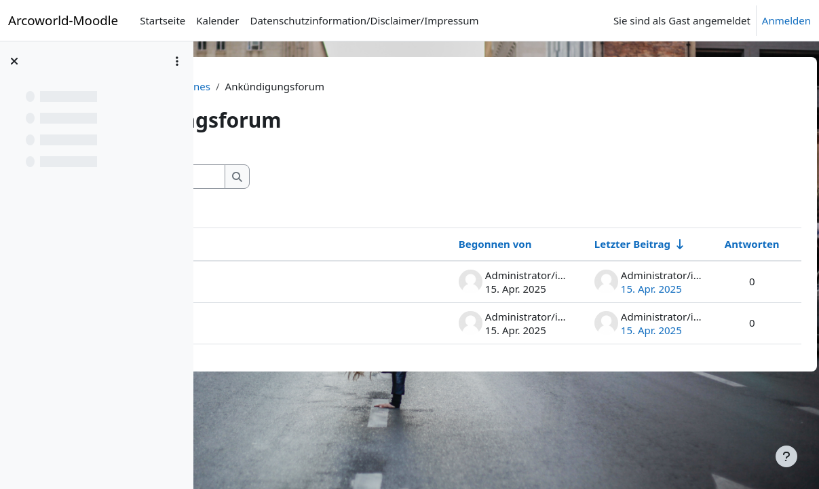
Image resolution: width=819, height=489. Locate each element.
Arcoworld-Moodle (63, 20)
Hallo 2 (252, 281)
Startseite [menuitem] (162, 20)
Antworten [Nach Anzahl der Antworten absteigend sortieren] (721, 244)
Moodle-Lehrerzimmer (273, 86)
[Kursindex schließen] (14, 61)
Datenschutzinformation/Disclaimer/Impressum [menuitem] (364, 20)
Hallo (248, 322)
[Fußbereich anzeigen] (786, 456)
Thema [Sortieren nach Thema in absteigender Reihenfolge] (253, 244)
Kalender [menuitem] (217, 20)
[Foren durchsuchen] (332, 176)
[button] (235, 176)
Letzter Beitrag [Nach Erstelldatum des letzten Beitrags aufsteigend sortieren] (602, 244)
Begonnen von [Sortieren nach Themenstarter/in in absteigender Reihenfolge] (464, 244)
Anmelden (786, 20)
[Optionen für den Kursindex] (177, 61)
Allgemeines (371, 86)
